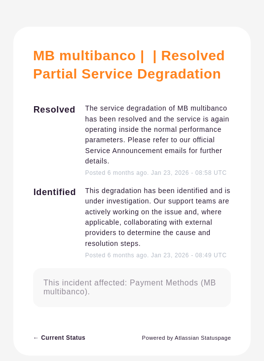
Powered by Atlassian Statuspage (186, 338)
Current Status (59, 337)
